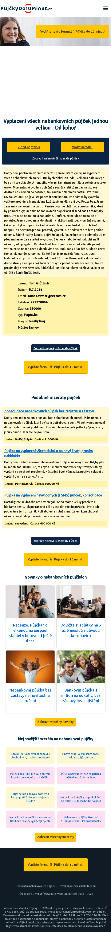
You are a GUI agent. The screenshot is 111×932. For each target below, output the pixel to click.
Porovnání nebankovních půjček (35, 886)
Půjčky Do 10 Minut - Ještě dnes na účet (26, 8)
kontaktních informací (40, 922)
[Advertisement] (55, 77)
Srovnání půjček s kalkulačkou (77, 886)
